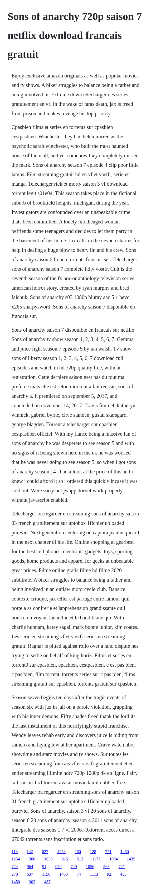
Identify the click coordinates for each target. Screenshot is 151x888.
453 (123, 874)
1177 (96, 859)
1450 (124, 851)
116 (15, 851)
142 (30, 851)
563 (106, 866)
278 (15, 874)
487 (47, 882)
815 (65, 859)
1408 (63, 874)
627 (45, 851)
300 (32, 859)
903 (32, 882)
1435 (131, 859)
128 (93, 851)
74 (79, 874)
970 (58, 866)
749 (74, 866)
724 (15, 866)
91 (44, 866)
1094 (113, 859)
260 (78, 851)
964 (30, 866)
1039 (48, 859)
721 (122, 866)
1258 (61, 851)
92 (109, 874)
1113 (94, 874)
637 (30, 874)
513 (80, 859)
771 (108, 851)
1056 (90, 866)
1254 (16, 859)
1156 (46, 874)
